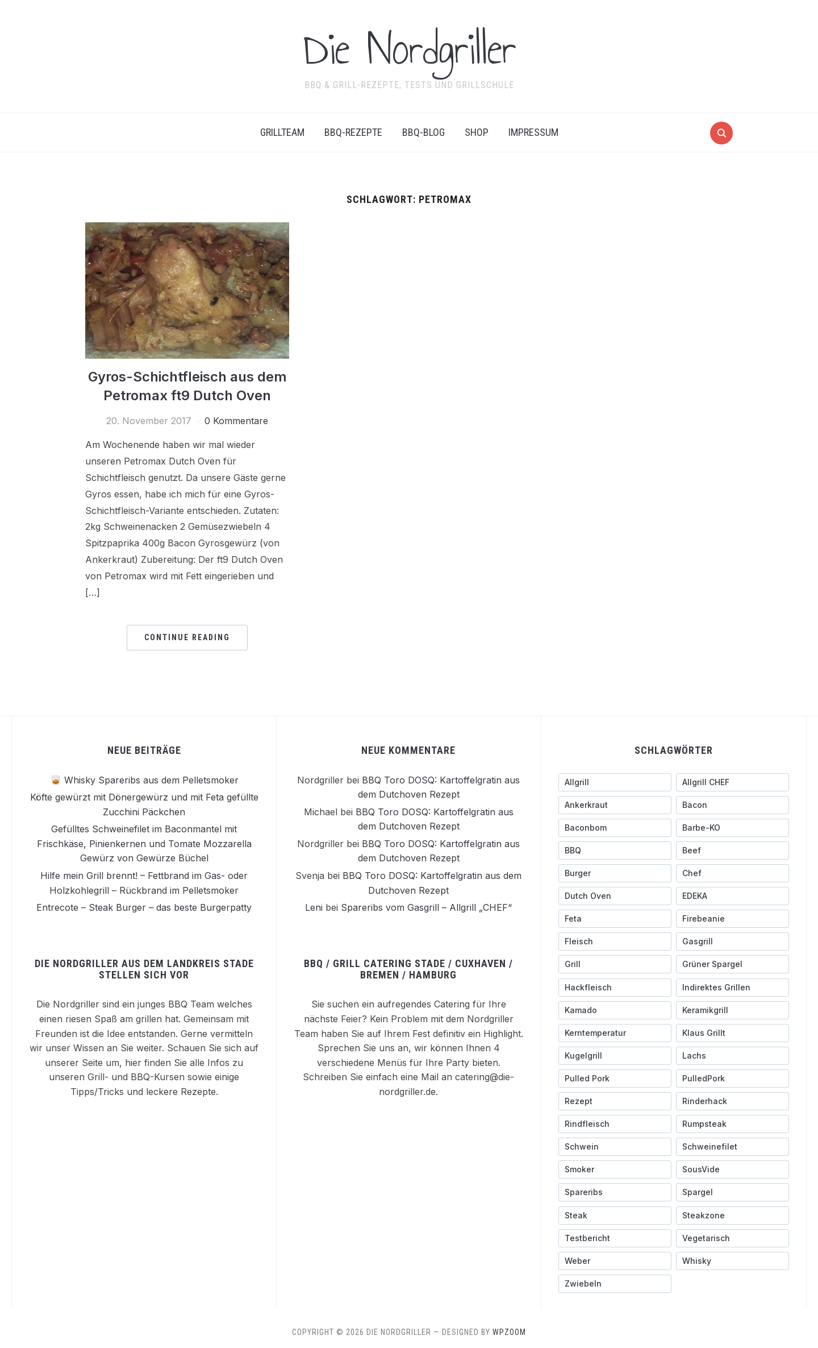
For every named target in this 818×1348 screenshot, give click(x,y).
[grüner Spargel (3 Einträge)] (732, 964)
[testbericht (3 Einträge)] (614, 1238)
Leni (314, 907)
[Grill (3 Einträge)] (614, 964)
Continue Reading (187, 636)
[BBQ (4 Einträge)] (614, 850)
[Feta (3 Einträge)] (614, 918)
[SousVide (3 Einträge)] (732, 1169)
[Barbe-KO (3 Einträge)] (732, 827)
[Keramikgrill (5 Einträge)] (732, 1010)
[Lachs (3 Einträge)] (732, 1055)
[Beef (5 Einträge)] (732, 850)
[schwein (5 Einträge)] (614, 1146)
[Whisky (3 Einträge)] (732, 1260)
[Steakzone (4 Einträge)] (732, 1215)
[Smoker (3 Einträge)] (614, 1169)
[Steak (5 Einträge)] (614, 1215)
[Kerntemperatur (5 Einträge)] (614, 1032)
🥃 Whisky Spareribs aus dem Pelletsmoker (144, 779)
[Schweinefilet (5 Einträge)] (732, 1146)
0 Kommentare (236, 420)
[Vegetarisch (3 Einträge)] (732, 1238)
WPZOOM (509, 1331)
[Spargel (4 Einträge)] (732, 1192)
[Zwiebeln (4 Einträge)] (614, 1283)
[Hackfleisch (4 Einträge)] (614, 987)
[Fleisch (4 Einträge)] (614, 941)
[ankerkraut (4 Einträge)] (614, 804)
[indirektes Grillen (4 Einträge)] (732, 987)
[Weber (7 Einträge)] (614, 1260)
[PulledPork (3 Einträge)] (732, 1078)
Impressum (533, 132)
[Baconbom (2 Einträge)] (614, 827)
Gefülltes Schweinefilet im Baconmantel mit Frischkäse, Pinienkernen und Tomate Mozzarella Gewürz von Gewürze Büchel (144, 843)
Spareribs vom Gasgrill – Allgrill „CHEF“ (426, 907)
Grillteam (282, 132)
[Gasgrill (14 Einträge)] (732, 941)
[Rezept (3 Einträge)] (614, 1101)
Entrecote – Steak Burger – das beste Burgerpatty (144, 907)
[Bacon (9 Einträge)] (732, 804)
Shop (477, 132)
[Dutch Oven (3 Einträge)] (614, 895)
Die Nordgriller (409, 49)
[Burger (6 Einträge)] (614, 873)
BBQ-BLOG (423, 132)
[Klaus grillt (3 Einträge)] (732, 1032)
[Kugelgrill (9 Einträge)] (614, 1055)
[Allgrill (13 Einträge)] (614, 782)
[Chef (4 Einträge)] (732, 873)
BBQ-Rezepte (353, 132)
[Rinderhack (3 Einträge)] (732, 1101)
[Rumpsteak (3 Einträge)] (732, 1123)
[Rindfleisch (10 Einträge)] (614, 1123)
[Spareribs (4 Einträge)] (614, 1192)
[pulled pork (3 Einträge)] (614, 1078)
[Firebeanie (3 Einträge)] (732, 918)
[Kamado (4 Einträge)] (614, 1010)
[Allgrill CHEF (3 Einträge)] (732, 782)
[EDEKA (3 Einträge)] (732, 895)
